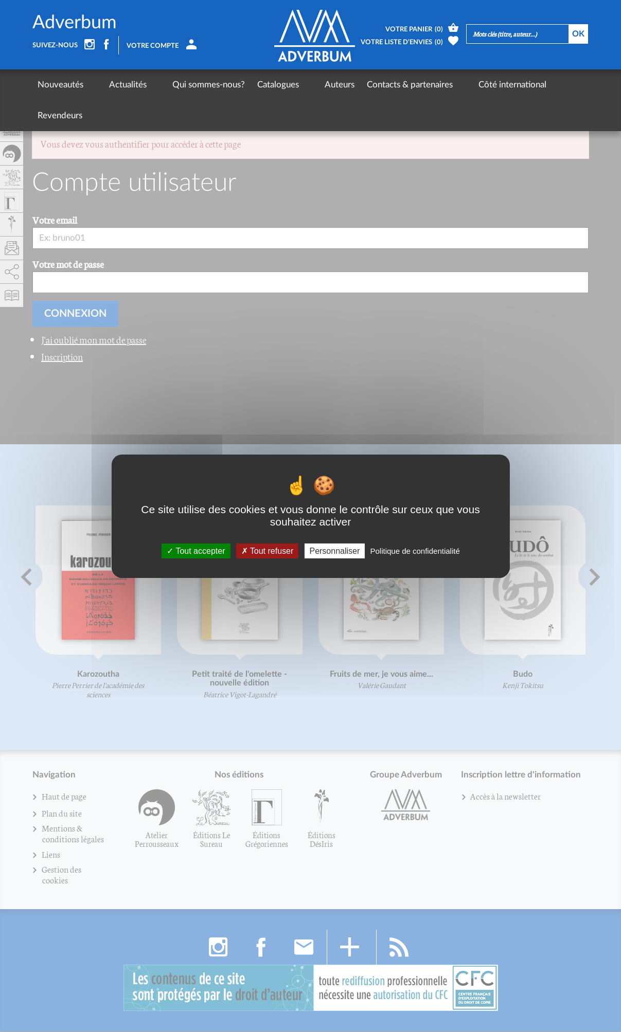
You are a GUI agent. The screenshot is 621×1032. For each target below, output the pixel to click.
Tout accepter (196, 550)
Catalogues (251, 84)
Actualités (114, 84)
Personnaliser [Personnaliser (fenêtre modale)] (334, 550)
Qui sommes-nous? (182, 84)
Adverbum (74, 22)
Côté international (459, 84)
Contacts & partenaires (370, 84)
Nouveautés (60, 84)
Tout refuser (267, 550)
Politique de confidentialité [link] (414, 550)
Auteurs (299, 84)
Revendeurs (527, 84)
